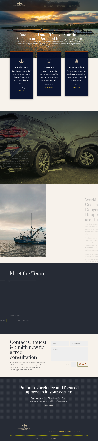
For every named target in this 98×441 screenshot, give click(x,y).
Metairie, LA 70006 (65, 431)
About (50, 6)
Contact (72, 6)
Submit (82, 364)
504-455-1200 (77, 431)
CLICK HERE (21, 91)
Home (43, 6)
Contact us (49, 405)
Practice (61, 6)
